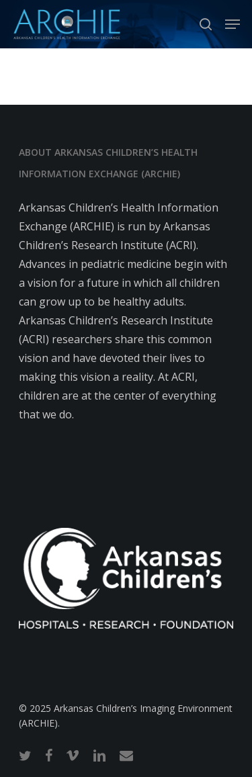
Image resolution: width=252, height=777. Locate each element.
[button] (232, 24)
